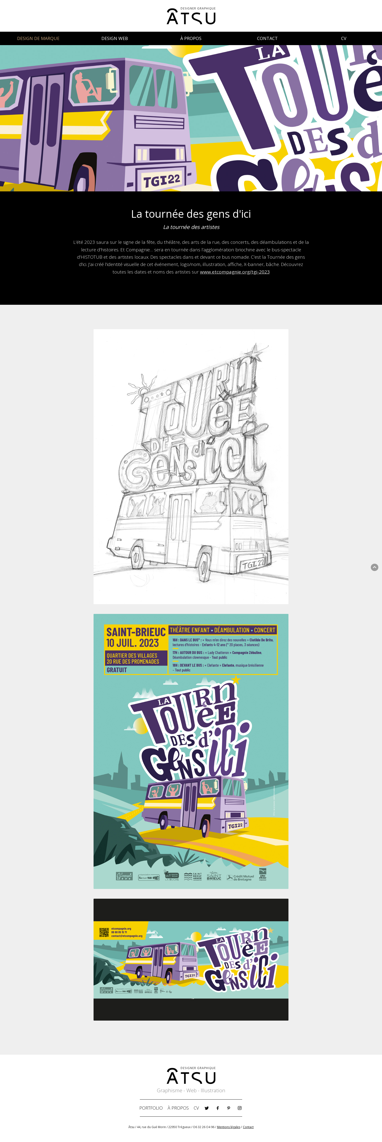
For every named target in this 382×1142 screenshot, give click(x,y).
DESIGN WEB (114, 38)
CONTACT (267, 38)
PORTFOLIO (151, 1108)
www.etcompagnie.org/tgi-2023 (235, 272)
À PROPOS (190, 38)
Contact (248, 1127)
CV (343, 38)
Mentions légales (228, 1127)
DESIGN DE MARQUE (38, 38)
